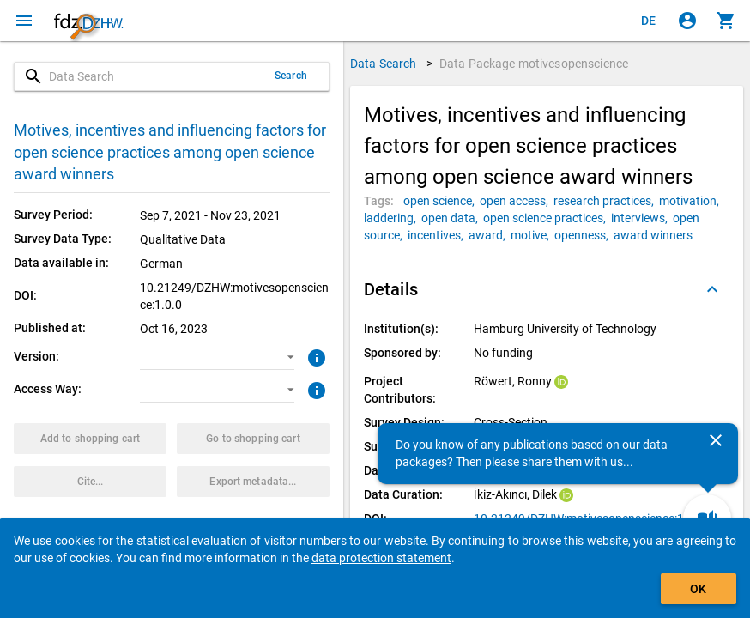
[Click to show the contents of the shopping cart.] (726, 20)
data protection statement (381, 558)
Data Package (533, 63)
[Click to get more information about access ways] (314, 388)
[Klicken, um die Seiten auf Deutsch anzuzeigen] (649, 20)
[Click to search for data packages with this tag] (441, 201)
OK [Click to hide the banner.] (698, 589)
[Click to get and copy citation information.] (90, 481)
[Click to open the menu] (24, 20)
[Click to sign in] (687, 20)
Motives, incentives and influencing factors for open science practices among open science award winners (170, 152)
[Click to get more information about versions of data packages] (314, 356)
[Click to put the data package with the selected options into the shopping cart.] (90, 438)
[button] (216, 357)
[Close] (716, 440)
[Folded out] (712, 289)
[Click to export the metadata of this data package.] (253, 481)
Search (291, 76)
